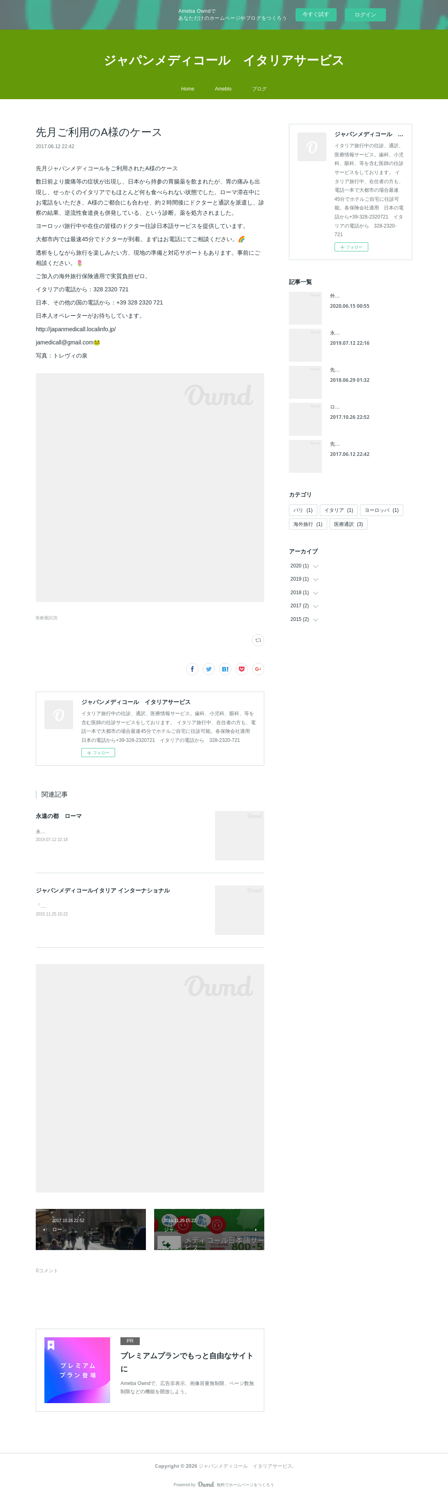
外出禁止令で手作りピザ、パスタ (367, 296)
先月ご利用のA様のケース (359, 444)
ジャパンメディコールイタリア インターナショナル (103, 890)
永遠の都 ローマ (59, 816)
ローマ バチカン (349, 407)
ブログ (259, 89)
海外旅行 (308, 524)
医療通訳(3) (46, 618)
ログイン (365, 15)
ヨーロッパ (382, 510)
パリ (303, 510)
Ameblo (223, 89)
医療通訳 (348, 524)
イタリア (338, 510)
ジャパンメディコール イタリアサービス (224, 59)
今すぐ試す (316, 14)
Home (187, 89)
